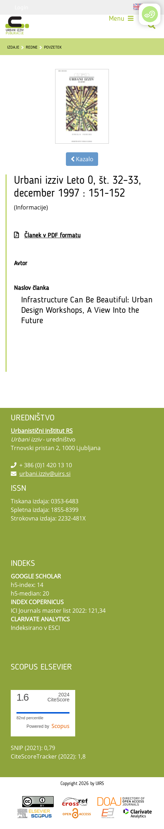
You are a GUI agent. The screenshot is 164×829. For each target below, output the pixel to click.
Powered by (47, 726)
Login (21, 7)
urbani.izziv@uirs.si (45, 474)
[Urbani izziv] (17, 25)
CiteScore (58, 697)
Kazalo (82, 159)
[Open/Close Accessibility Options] (150, 14)
